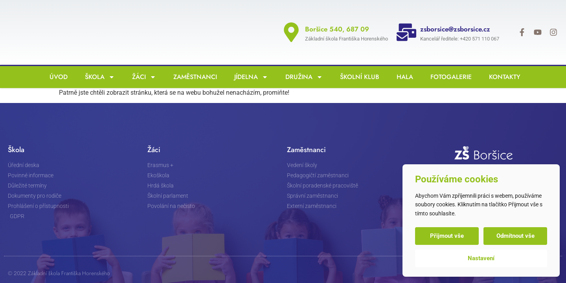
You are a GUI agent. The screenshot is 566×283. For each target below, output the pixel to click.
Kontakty (502, 63)
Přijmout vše (447, 235)
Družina (302, 63)
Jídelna (249, 63)
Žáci (142, 63)
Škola (98, 63)
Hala (403, 63)
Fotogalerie (449, 63)
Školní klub (357, 63)
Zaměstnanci (193, 63)
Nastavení (481, 258)
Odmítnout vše (515, 235)
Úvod (57, 63)
